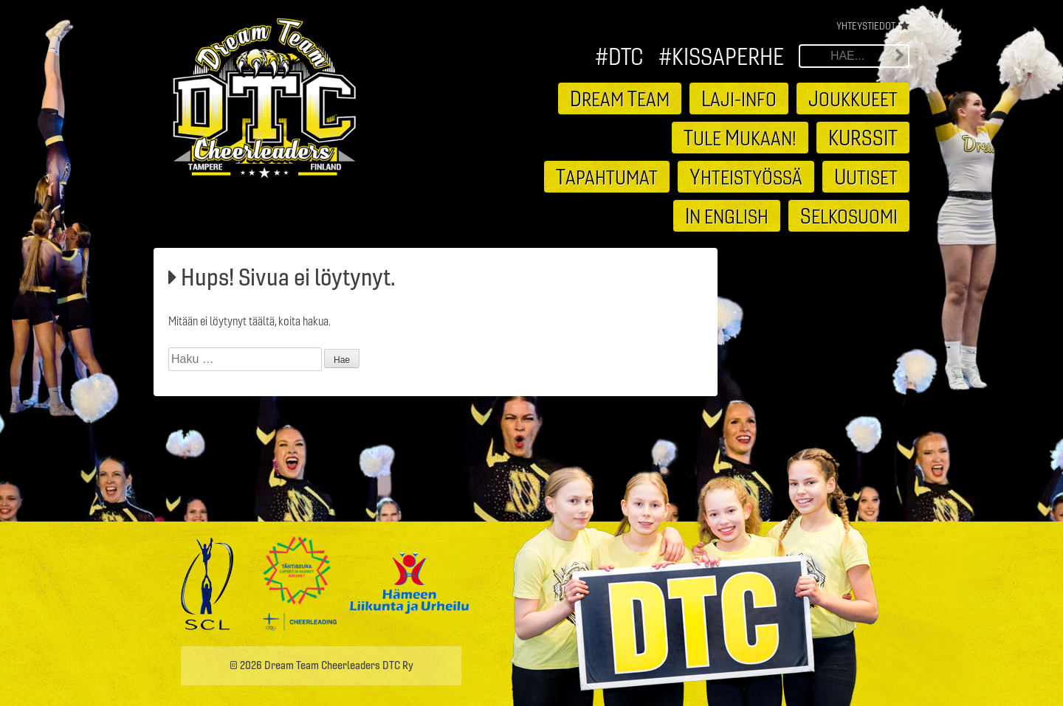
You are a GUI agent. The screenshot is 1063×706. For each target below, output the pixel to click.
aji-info (739, 98)
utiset (866, 176)
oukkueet (853, 98)
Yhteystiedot (865, 25)
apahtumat (607, 176)
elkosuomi (849, 215)
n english (726, 215)
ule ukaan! (740, 137)
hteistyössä (745, 176)
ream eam (620, 98)
